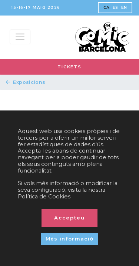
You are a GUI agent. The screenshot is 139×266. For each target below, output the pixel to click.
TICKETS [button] (69, 66)
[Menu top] (20, 37)
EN (124, 7)
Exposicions (26, 82)
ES (115, 7)
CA (106, 7)
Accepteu (69, 218)
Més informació (70, 239)
